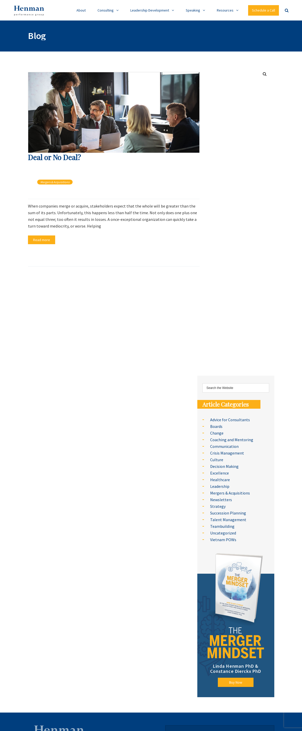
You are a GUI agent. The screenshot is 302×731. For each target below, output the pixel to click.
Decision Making (224, 466)
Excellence (219, 473)
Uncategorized (223, 533)
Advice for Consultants (230, 419)
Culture (216, 459)
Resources (225, 10)
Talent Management (228, 519)
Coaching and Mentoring (231, 439)
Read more (41, 240)
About (81, 10)
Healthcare (220, 479)
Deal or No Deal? (54, 157)
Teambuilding (222, 526)
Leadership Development (149, 10)
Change (216, 433)
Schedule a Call (263, 10)
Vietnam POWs (223, 539)
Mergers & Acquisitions (55, 182)
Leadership (219, 486)
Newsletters (221, 499)
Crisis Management (227, 453)
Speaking (193, 10)
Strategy (218, 506)
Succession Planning (228, 513)
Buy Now (235, 682)
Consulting (106, 10)
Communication (224, 446)
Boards (216, 426)
